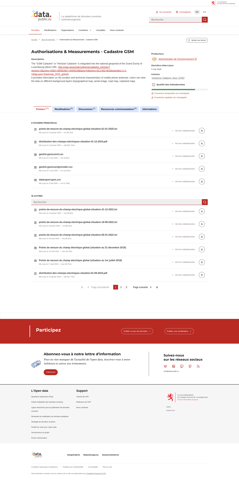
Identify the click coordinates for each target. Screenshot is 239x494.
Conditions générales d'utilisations (44, 479)
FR (197, 12)
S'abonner (50, 384)
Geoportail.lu (73, 467)
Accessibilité (93, 479)
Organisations (67, 30)
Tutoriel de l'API (82, 409)
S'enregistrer (185, 12)
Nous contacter (117, 30)
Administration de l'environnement (177, 59)
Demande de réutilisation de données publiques (50, 429)
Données (35, 30)
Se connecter (165, 12)
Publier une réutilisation (177, 343)
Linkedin (174, 378)
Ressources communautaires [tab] (119, 109)
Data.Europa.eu (91, 467)
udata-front (170, 423)
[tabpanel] (119, 212)
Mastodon (182, 378)
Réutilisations (50, 30)
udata (168, 419)
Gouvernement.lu (110, 467)
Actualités (100, 30)
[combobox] (175, 20)
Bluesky (166, 378)
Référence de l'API (83, 414)
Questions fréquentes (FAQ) (42, 409)
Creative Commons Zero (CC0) (168, 78)
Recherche (205, 20)
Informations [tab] (149, 109)
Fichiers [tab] (42, 109)
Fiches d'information (39, 450)
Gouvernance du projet (40, 445)
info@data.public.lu (171, 384)
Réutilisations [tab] (64, 109)
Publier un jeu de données (136, 343)
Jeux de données (48, 40)
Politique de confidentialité (73, 479)
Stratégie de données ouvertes (43, 434)
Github (190, 378)
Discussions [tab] (87, 109)
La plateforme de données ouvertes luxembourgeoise (81, 18)
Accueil (34, 40)
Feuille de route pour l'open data (44, 440)
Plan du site (107, 479)
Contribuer (83, 30)
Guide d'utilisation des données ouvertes (47, 414)
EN (204, 12)
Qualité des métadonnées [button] (154, 85)
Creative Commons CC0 (96, 486)
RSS (198, 378)
